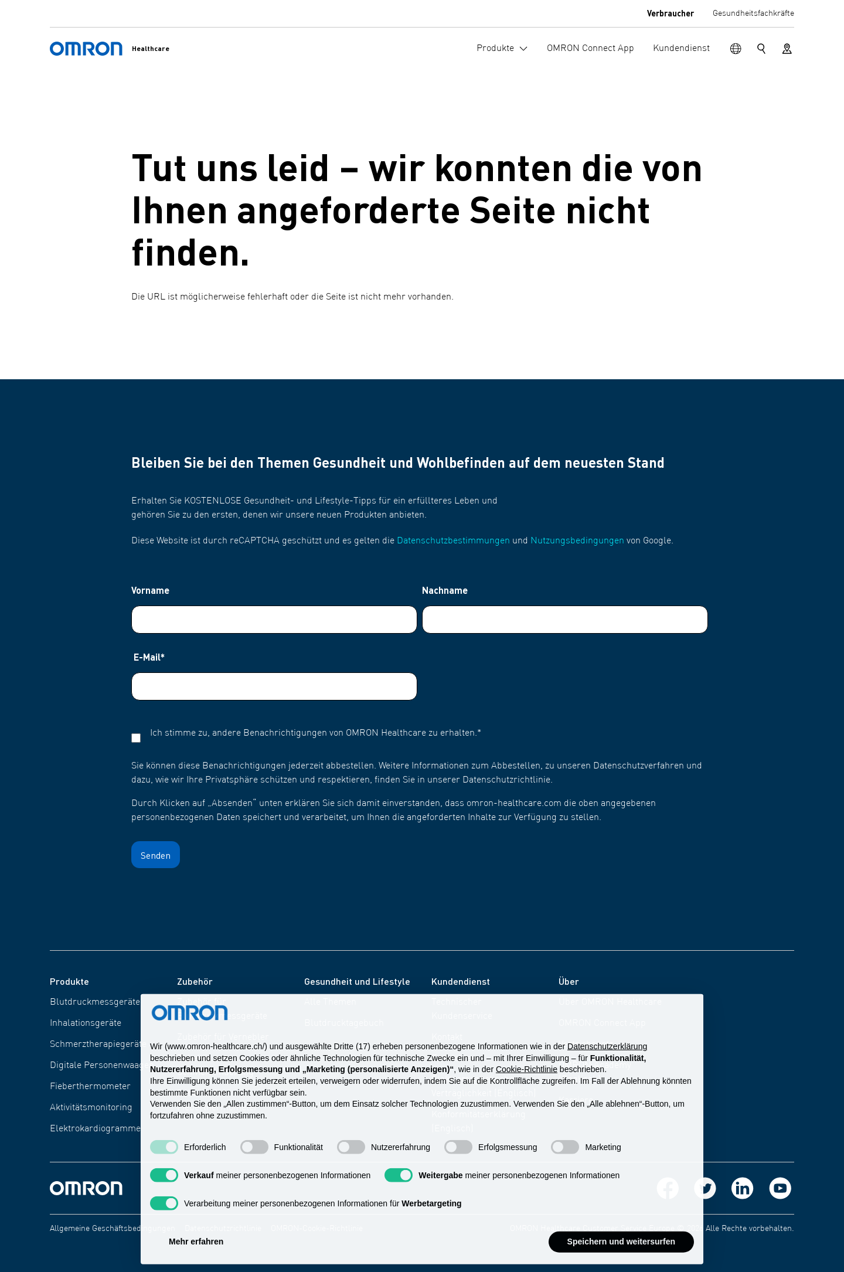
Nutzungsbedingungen (577, 541)
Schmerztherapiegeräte (98, 1044)
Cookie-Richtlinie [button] (526, 1082)
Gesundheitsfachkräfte (753, 13)
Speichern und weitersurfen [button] (621, 1254)
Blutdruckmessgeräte (95, 1002)
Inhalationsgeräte (85, 1023)
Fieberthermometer (90, 1086)
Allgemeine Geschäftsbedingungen (112, 1229)
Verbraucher (670, 13)
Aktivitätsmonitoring (91, 1108)
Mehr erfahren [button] (196, 1254)
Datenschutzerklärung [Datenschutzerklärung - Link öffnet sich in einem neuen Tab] (607, 1058)
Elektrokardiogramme (95, 1129)
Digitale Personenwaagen (102, 1065)
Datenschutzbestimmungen (453, 541)
